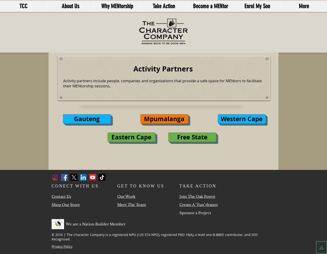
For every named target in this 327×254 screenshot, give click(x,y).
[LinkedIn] (83, 177)
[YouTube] (92, 177)
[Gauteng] (87, 118)
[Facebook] (64, 177)
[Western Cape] (242, 118)
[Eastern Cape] (131, 137)
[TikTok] (102, 177)
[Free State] (192, 137)
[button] (164, 118)
